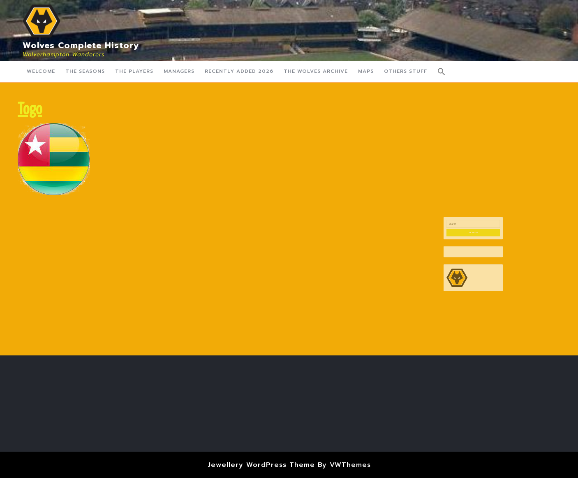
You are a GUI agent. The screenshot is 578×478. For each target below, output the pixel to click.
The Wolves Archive (316, 71)
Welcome (41, 71)
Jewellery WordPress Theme (261, 465)
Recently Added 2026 (239, 71)
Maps (366, 71)
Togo (30, 110)
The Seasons (85, 71)
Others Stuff (405, 71)
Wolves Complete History (81, 45)
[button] (441, 71)
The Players (134, 71)
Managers (179, 71)
